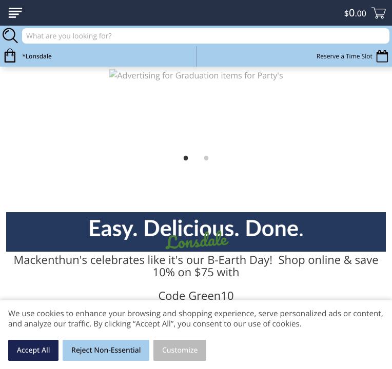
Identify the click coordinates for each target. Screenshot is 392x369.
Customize (180, 350)
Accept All (33, 350)
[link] (196, 108)
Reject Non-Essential (106, 350)
